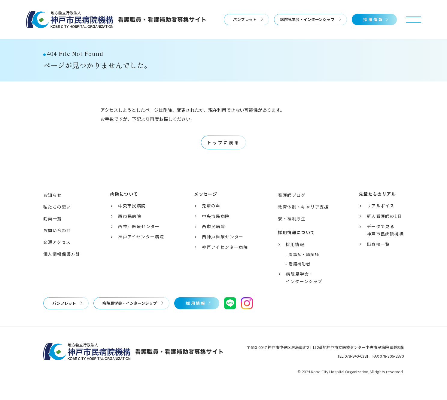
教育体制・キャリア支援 (303, 219)
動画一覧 (52, 230)
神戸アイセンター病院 (141, 249)
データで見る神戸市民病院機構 (385, 242)
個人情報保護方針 (61, 266)
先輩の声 (211, 218)
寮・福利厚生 (292, 230)
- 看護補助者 (297, 276)
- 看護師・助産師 (302, 266)
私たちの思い (57, 219)
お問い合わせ (57, 242)
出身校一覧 (378, 256)
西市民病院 (129, 228)
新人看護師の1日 (384, 228)
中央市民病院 (132, 218)
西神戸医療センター (139, 238)
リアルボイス (380, 218)
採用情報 (373, 19)
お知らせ (52, 207)
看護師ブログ (292, 207)
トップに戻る (223, 154)
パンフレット (245, 19)
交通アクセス (57, 254)
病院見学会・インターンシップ (307, 19)
